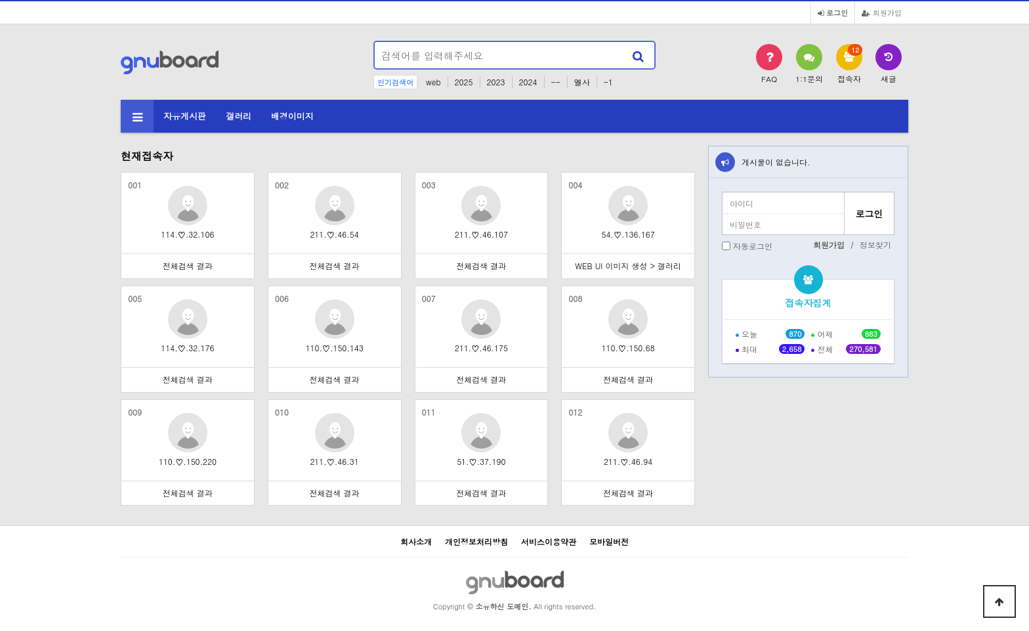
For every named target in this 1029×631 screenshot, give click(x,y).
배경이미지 (292, 116)
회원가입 (882, 12)
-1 (608, 81)
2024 (528, 81)
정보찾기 (875, 244)
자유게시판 (184, 116)
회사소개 (416, 541)
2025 (464, 81)
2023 (496, 81)
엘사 (582, 81)
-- (555, 81)
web (433, 81)
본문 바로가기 (0, 0)
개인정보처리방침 (476, 541)
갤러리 (238, 116)
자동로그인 (752, 245)
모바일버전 (609, 541)
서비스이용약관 (548, 541)
